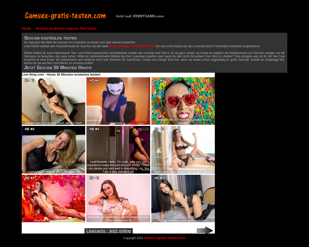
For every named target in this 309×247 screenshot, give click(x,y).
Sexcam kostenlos (50, 28)
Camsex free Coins (81, 28)
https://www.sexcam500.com (132, 46)
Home (26, 28)
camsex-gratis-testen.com (165, 238)
